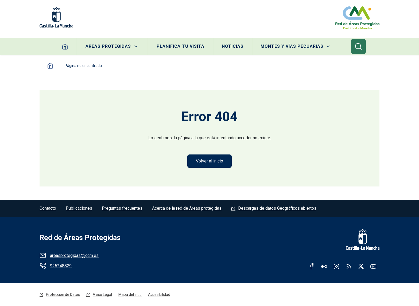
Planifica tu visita (180, 46)
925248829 (61, 265)
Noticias (232, 46)
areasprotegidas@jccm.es (74, 255)
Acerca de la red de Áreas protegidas (187, 208)
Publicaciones (79, 208)
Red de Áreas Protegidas (80, 238)
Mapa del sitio (130, 294)
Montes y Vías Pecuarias (292, 46)
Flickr (324, 266)
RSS (349, 266)
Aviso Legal (102, 294)
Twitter (361, 266)
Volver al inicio (209, 161)
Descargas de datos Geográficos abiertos (277, 208)
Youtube (373, 266)
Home (65, 46)
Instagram (336, 266)
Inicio (50, 65)
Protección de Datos (63, 294)
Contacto (48, 208)
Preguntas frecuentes (122, 208)
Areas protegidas (108, 46)
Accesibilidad (159, 294)
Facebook (312, 266)
